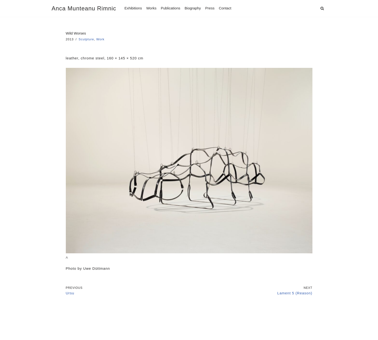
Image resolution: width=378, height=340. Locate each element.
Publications (170, 8)
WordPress (98, 335)
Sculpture (86, 39)
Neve (56, 335)
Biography (193, 8)
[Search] (322, 8)
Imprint (58, 323)
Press (209, 8)
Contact (225, 8)
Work (100, 39)
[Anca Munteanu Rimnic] (84, 8)
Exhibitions (133, 8)
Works (151, 8)
